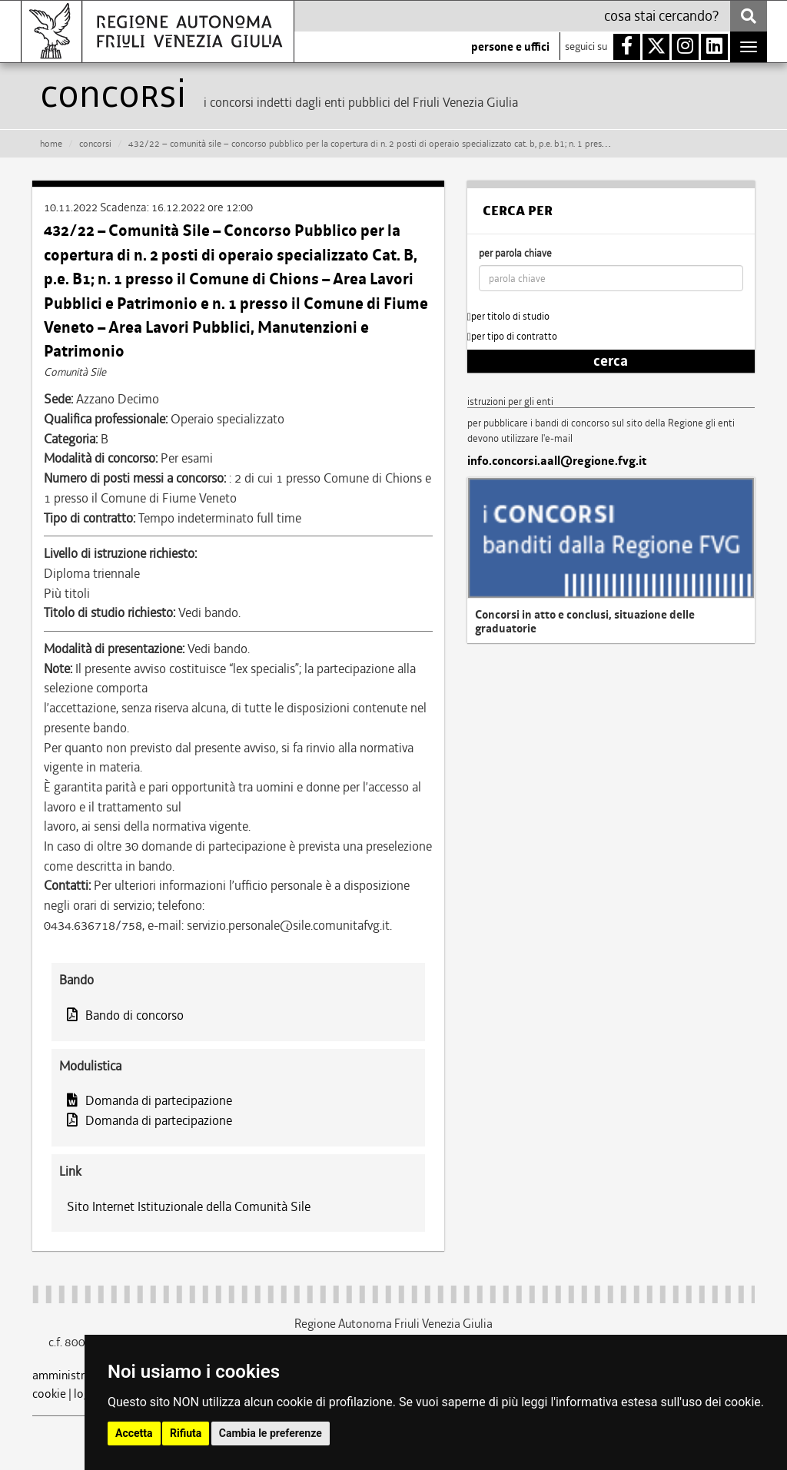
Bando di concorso (125, 1015)
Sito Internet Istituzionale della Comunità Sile (188, 1206)
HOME (51, 144)
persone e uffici (510, 47)
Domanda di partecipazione (149, 1100)
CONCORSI (95, 144)
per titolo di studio (508, 316)
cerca (610, 361)
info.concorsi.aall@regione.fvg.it (556, 461)
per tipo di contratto (512, 336)
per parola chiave (515, 253)
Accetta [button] (134, 1433)
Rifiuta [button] (185, 1433)
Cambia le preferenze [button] (270, 1433)
